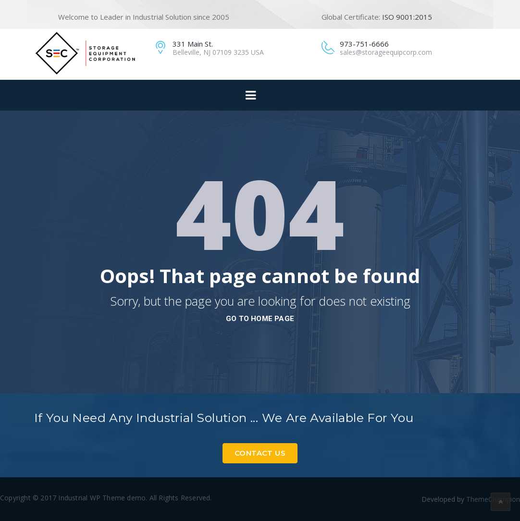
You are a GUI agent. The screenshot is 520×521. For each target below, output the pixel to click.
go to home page (260, 318)
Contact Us (260, 453)
